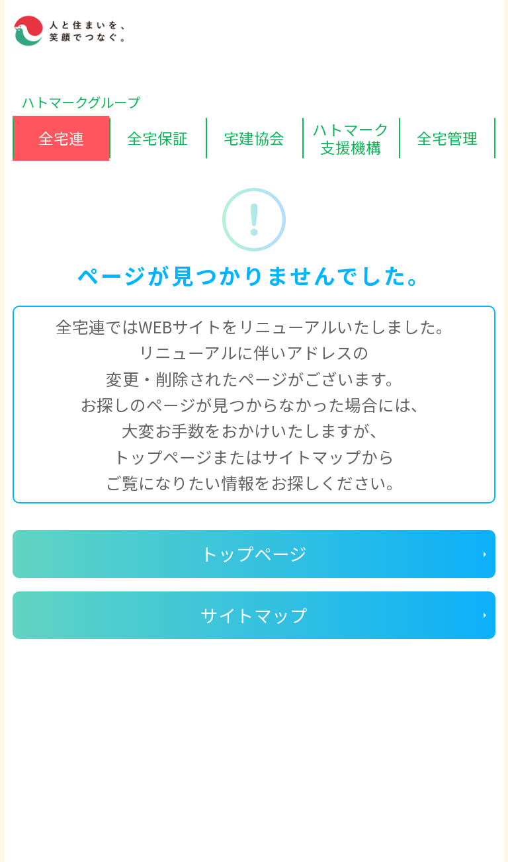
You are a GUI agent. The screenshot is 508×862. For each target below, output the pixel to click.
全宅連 (61, 137)
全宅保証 (157, 137)
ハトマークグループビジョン (236, 787)
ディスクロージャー (77, 760)
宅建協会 (254, 137)
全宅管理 (447, 137)
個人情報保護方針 (71, 787)
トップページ (253, 553)
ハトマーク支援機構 (350, 137)
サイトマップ (254, 615)
